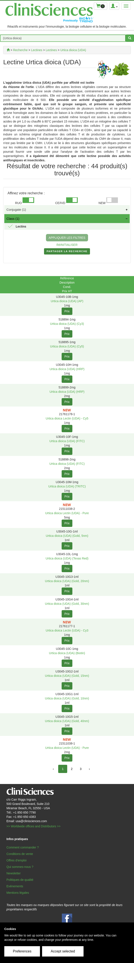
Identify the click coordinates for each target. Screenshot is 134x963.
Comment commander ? (22, 847)
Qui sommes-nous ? (19, 867)
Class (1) (12, 218)
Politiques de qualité (19, 879)
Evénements (14, 886)
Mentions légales (17, 892)
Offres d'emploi (16, 860)
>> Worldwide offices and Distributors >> (33, 826)
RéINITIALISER (67, 245)
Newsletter (13, 873)
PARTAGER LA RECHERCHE (67, 252)
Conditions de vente (19, 854)
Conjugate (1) (16, 209)
